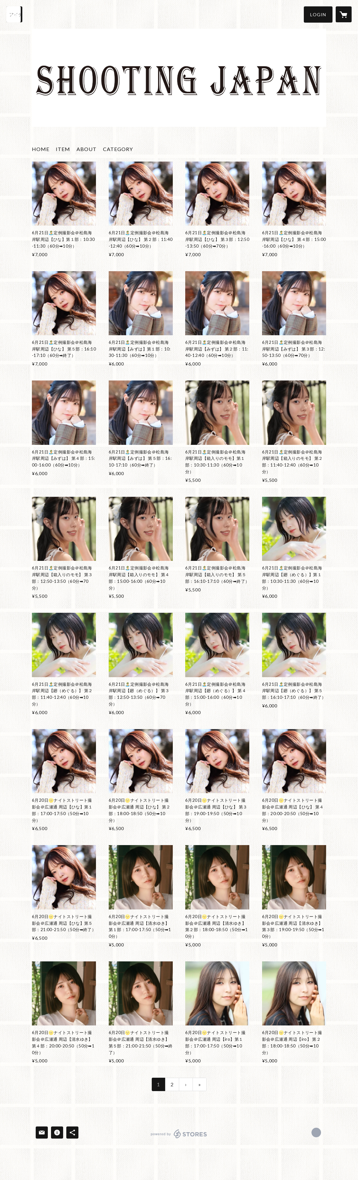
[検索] (14, 14)
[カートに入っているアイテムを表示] (344, 14)
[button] (318, 14)
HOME (40, 149)
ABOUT (87, 149)
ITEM (63, 149)
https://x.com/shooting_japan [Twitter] (316, 1132)
